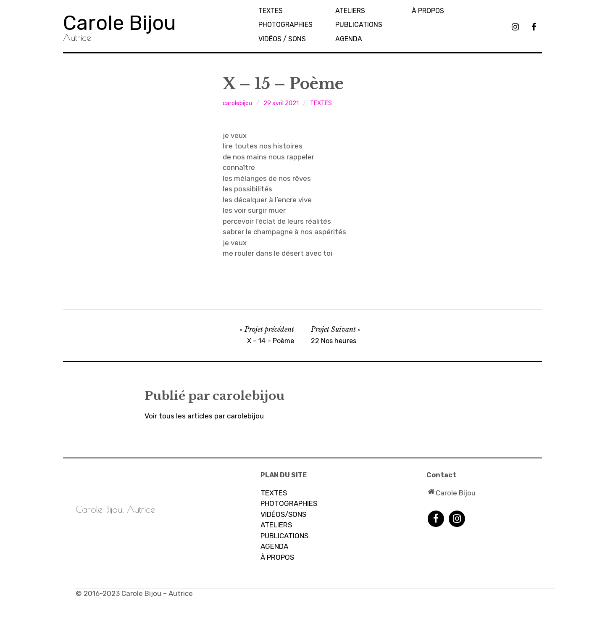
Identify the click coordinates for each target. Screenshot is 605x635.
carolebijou (237, 103)
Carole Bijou (119, 23)
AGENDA (348, 39)
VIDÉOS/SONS (283, 514)
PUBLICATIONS (358, 25)
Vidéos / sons (282, 39)
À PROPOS (277, 557)
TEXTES (270, 11)
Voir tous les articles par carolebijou (204, 416)
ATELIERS (276, 525)
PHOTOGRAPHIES (285, 25)
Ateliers (350, 11)
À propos (428, 11)
